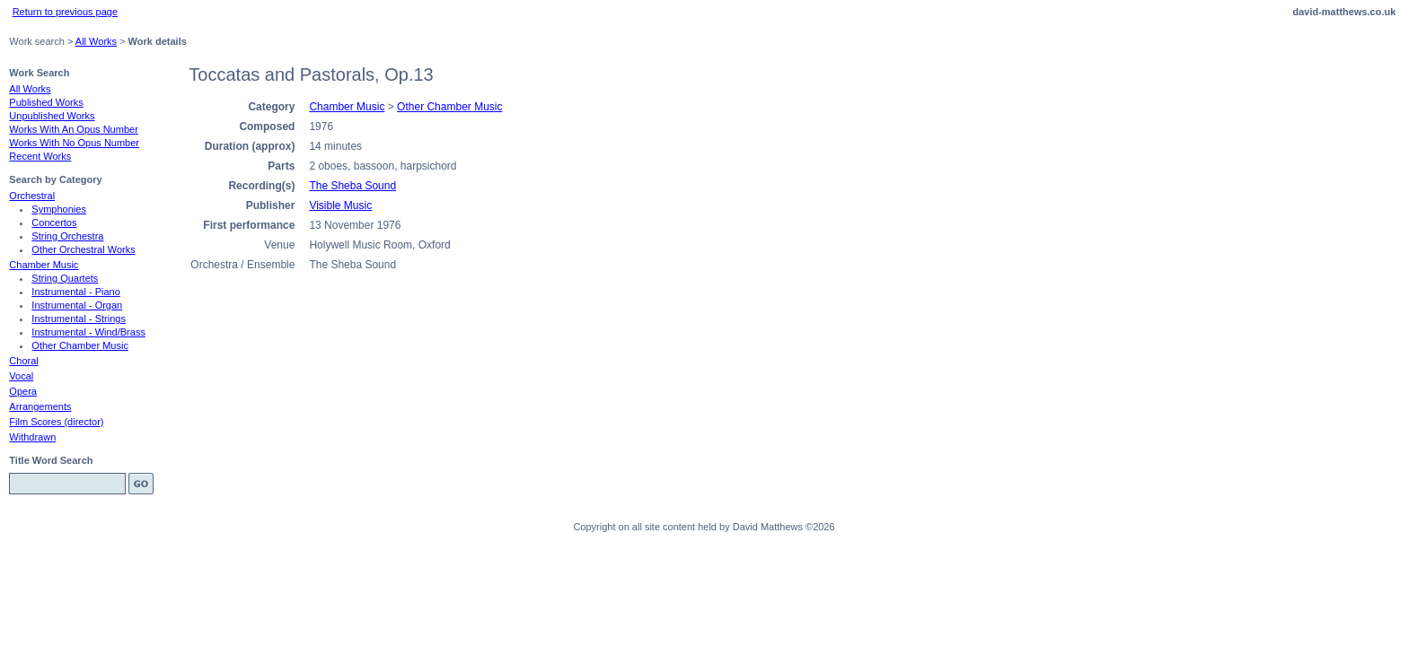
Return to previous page (65, 11)
